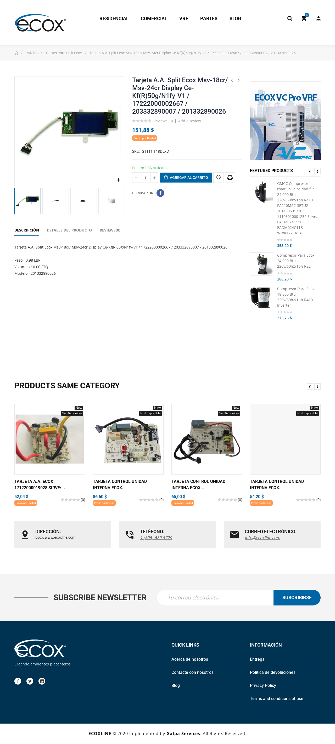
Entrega (257, 659)
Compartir (160, 193)
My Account (318, 18)
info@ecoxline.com (262, 537)
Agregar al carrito (186, 177)
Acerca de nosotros (189, 659)
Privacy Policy (263, 686)
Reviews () (163, 121)
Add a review (189, 120)
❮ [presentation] (310, 171)
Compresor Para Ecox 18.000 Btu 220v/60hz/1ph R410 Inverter (295, 297)
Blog (175, 686)
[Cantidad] (145, 177)
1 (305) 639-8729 (156, 537)
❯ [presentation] (317, 171)
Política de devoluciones (272, 672)
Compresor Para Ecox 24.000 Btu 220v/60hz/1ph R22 (295, 261)
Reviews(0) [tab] (110, 230)
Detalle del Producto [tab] (69, 230)
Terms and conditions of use (276, 699)
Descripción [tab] (26, 230)
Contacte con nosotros (192, 672)
